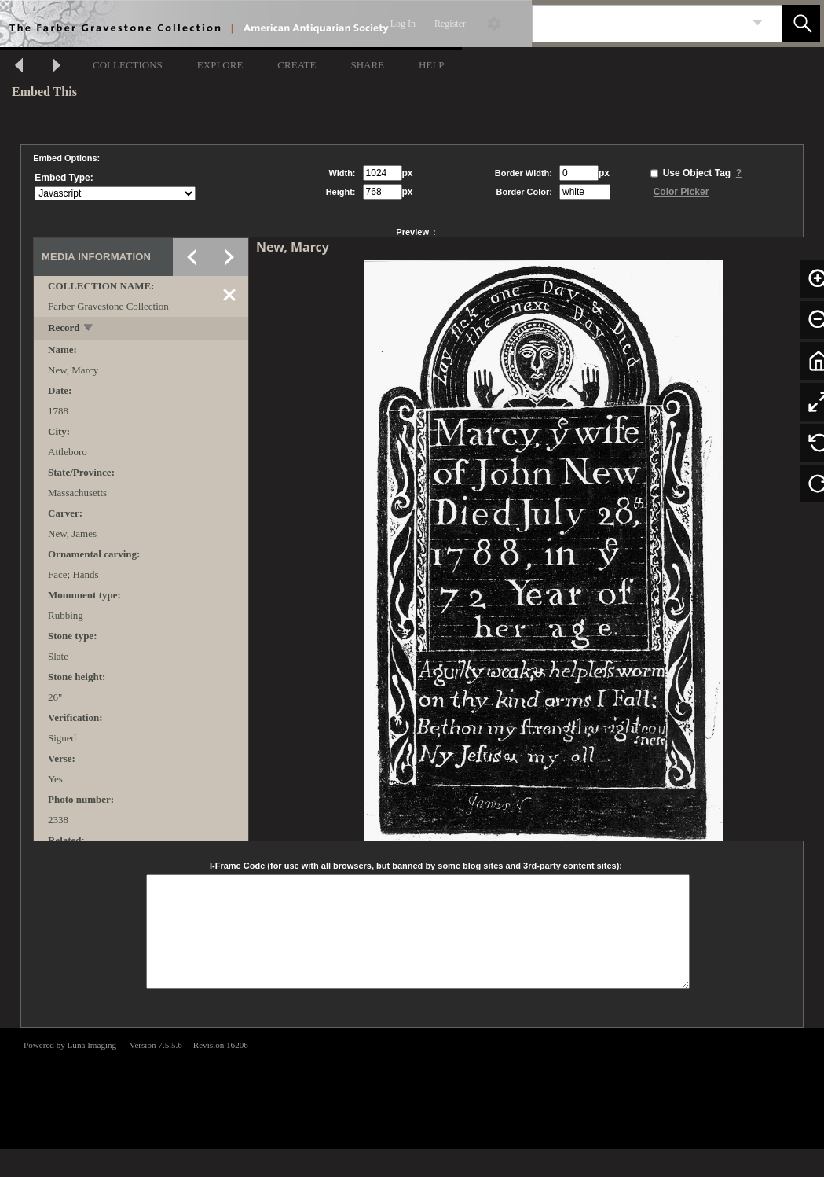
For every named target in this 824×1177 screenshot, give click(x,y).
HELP (432, 65)
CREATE (296, 65)
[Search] (638, 23)
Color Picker (681, 191)
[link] (758, 23)
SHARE (367, 65)
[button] (801, 23)
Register (450, 23)
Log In (403, 23)
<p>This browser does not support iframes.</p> (412, 1087)
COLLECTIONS (128, 65)
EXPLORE (220, 65)
